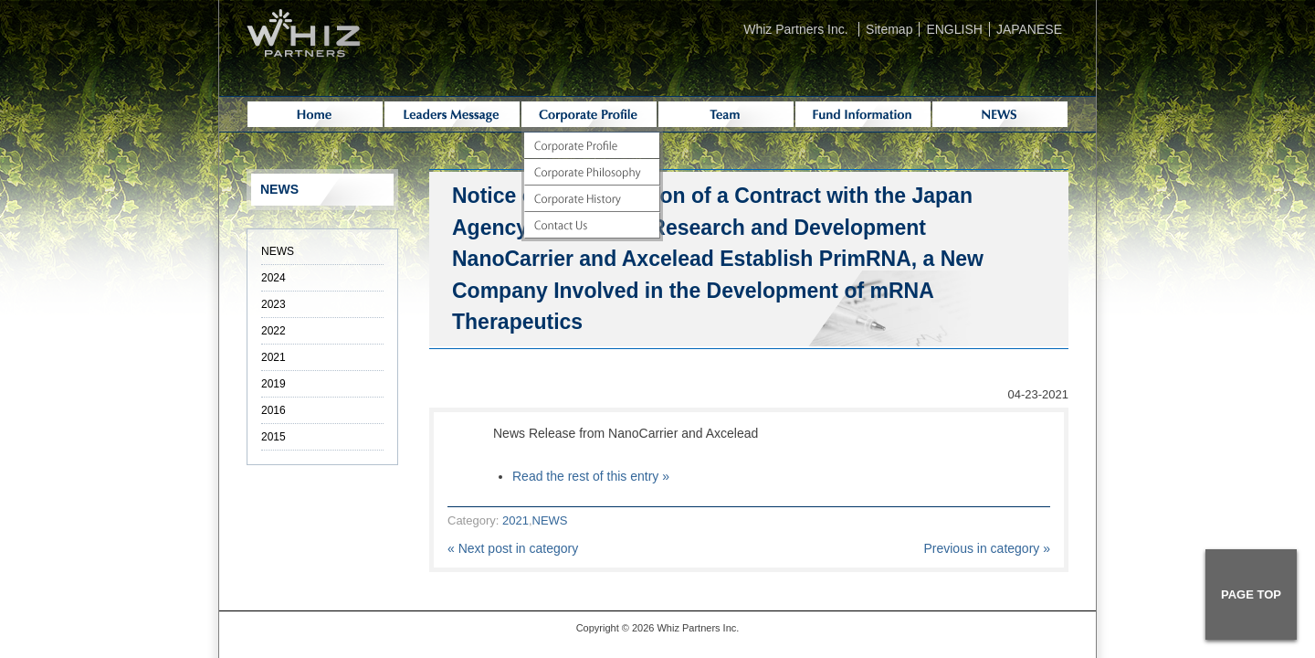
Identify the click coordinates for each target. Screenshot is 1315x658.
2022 (273, 330)
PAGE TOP (1251, 594)
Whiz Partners (688, 627)
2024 (273, 277)
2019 (273, 383)
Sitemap (889, 29)
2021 (515, 520)
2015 (273, 436)
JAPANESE (1029, 29)
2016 (273, 410)
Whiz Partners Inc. (795, 29)
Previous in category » (986, 548)
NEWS (550, 520)
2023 (273, 304)
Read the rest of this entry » (590, 476)
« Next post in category (512, 548)
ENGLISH (954, 29)
